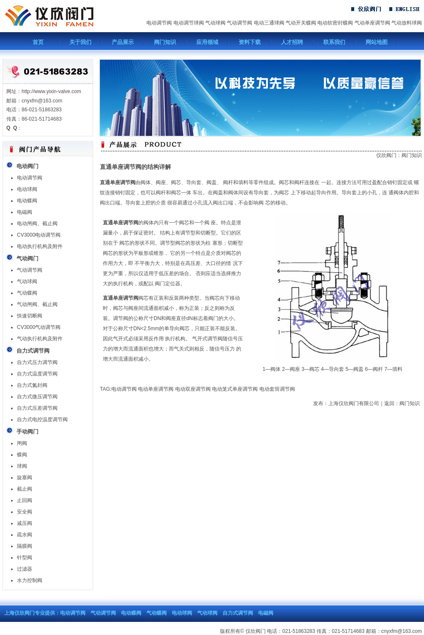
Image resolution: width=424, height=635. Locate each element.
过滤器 (24, 569)
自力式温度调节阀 (37, 374)
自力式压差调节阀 (37, 408)
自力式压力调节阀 (37, 362)
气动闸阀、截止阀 (37, 304)
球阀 (22, 466)
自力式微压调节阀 (37, 397)
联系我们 (334, 42)
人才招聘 (292, 42)
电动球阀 (27, 189)
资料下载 (250, 42)
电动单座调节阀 (155, 389)
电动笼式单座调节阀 (235, 389)
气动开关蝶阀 (301, 23)
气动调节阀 (239, 23)
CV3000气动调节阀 (39, 327)
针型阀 (24, 557)
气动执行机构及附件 (40, 339)
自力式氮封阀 (32, 385)
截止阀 (24, 489)
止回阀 (24, 500)
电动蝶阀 (27, 201)
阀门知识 (165, 42)
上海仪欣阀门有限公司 (353, 403)
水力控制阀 (29, 580)
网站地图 (377, 42)
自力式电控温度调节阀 (42, 419)
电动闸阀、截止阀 (37, 223)
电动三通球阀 (269, 23)
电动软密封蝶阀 (335, 23)
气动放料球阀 (406, 23)
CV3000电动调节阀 (39, 235)
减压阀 (24, 523)
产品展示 (123, 42)
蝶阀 (22, 455)
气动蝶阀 (27, 293)
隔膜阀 (24, 546)
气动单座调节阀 (372, 23)
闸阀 (22, 443)
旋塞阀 (24, 477)
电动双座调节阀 (193, 389)
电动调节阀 (159, 23)
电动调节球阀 (188, 23)
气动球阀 (215, 23)
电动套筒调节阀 (277, 389)
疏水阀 (24, 535)
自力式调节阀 (238, 613)
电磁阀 (24, 212)
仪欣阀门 (386, 155)
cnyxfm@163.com (401, 631)
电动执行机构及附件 (40, 246)
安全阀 (24, 512)
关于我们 (80, 42)
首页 (38, 42)
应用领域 (207, 42)
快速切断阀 (29, 316)
